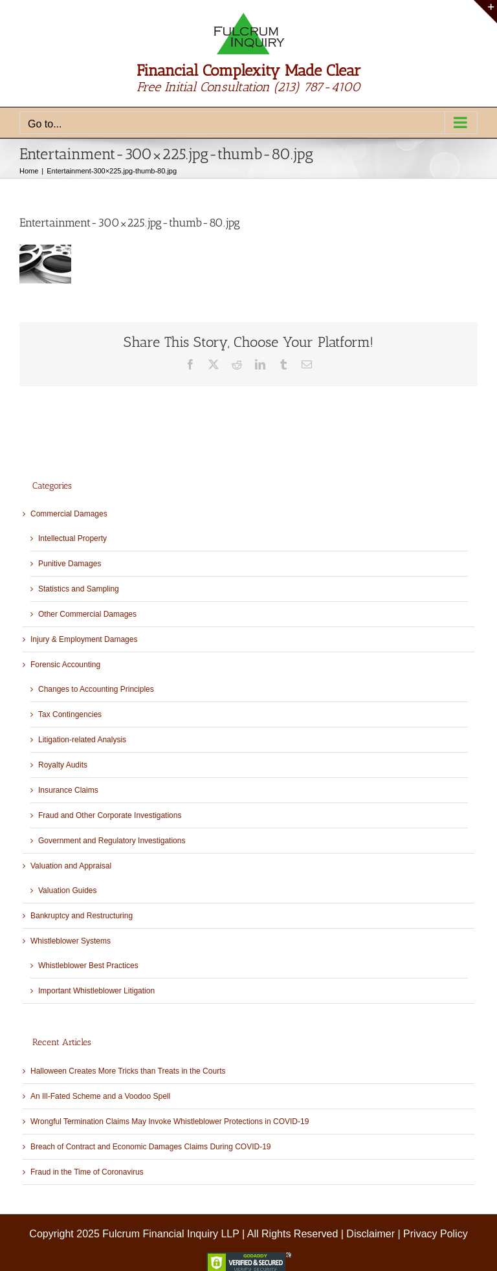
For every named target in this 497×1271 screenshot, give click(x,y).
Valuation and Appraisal (70, 865)
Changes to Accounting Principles (96, 689)
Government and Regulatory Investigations (111, 840)
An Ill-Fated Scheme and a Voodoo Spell (100, 1096)
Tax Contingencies (70, 714)
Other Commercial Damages (87, 614)
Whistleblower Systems (70, 940)
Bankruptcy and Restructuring (81, 915)
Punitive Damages (69, 563)
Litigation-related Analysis (82, 739)
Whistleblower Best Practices (88, 965)
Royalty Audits (62, 764)
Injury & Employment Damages (83, 639)
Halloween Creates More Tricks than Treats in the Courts (127, 1071)
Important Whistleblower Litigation (96, 990)
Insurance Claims (68, 790)
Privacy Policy (435, 1233)
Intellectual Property (72, 538)
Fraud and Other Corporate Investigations (109, 815)
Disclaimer (370, 1233)
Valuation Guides (67, 890)
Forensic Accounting (65, 664)
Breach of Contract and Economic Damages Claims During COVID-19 (150, 1146)
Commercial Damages (68, 513)
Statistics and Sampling (78, 588)
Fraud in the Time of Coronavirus (87, 1172)
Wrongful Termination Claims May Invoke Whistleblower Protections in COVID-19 (169, 1121)
